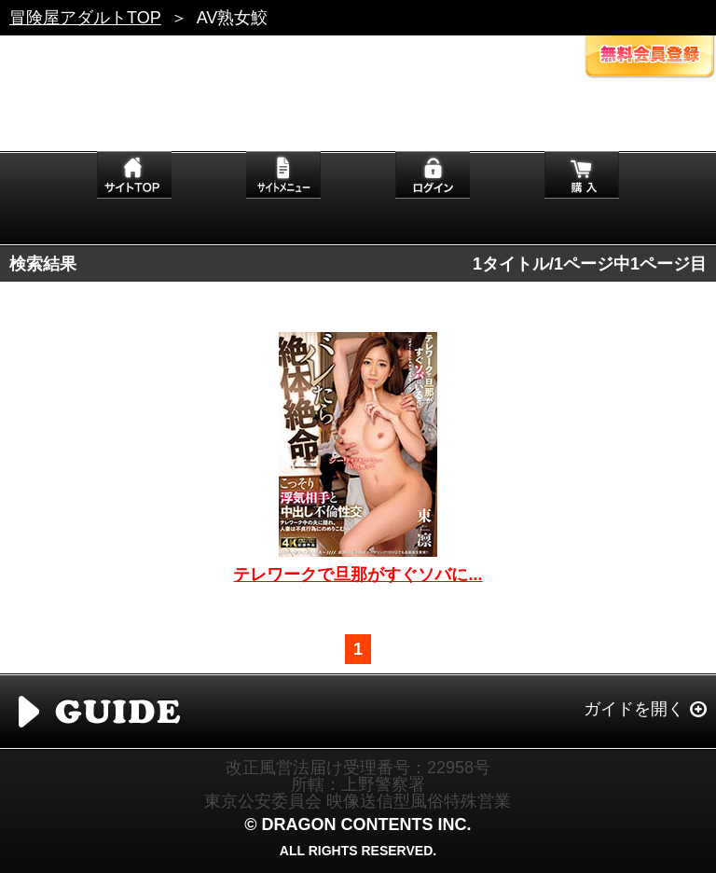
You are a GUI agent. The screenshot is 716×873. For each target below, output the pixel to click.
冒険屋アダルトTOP (85, 17)
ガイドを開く (634, 709)
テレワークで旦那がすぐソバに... (357, 574)
